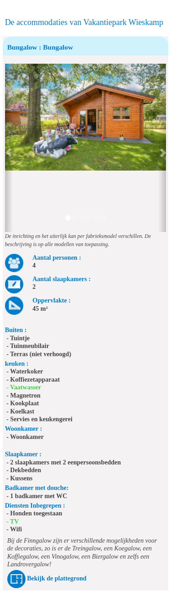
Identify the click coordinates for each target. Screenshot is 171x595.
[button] (9, 148)
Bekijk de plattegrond (56, 578)
